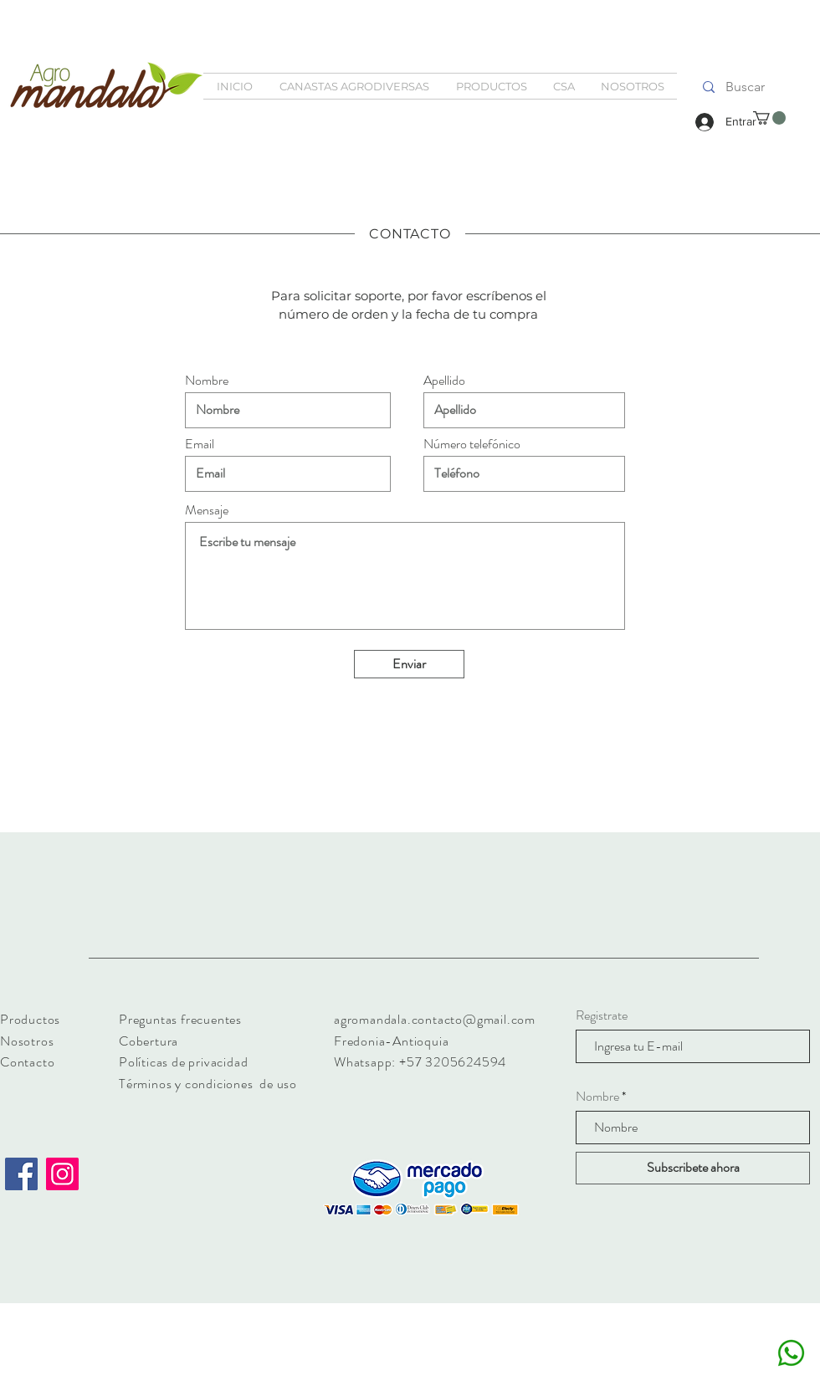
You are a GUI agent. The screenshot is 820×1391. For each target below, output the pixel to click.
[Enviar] (409, 664)
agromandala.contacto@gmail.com (435, 1019)
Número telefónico (471, 444)
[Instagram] (62, 1174)
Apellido (444, 380)
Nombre (206, 380)
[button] (769, 118)
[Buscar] (745, 87)
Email (199, 444)
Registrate (602, 1015)
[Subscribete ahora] (693, 1168)
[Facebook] (21, 1174)
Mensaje (206, 510)
